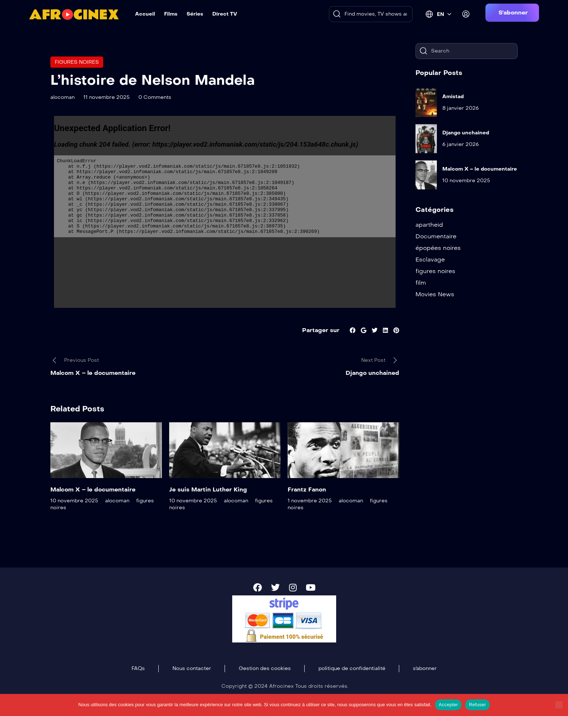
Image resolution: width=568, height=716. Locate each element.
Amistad (453, 96)
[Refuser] (559, 704)
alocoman (62, 97)
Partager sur (320, 330)
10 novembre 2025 (74, 501)
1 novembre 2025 (310, 501)
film (420, 282)
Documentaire (435, 236)
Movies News (434, 294)
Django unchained (372, 372)
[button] (512, 13)
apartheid (429, 224)
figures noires (77, 62)
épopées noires (438, 247)
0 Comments (154, 97)
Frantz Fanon (307, 489)
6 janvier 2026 (460, 144)
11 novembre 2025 (106, 97)
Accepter (448, 704)
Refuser (477, 704)
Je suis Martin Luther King (208, 489)
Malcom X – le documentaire (92, 372)
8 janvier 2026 (460, 108)
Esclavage (430, 259)
